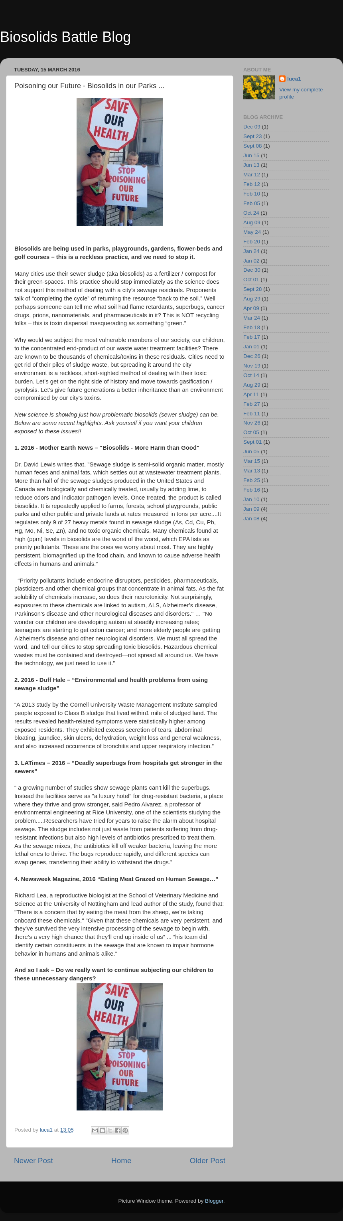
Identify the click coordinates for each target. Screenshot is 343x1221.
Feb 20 (251, 242)
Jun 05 (251, 451)
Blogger (214, 1201)
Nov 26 (251, 423)
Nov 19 (251, 366)
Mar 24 (251, 318)
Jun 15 (251, 155)
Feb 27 (251, 404)
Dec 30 (251, 270)
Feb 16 (251, 490)
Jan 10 (251, 499)
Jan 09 (251, 509)
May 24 (252, 232)
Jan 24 (251, 251)
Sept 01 (252, 442)
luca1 (294, 79)
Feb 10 (251, 194)
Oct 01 (251, 280)
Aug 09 (251, 222)
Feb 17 (251, 337)
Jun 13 (251, 165)
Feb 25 (251, 480)
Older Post (207, 1160)
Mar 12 (251, 175)
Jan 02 (251, 261)
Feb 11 (251, 414)
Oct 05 (251, 432)
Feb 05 (251, 203)
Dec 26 (251, 356)
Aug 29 (251, 299)
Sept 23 (252, 136)
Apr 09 (251, 308)
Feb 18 (251, 327)
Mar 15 (251, 461)
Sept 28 (252, 289)
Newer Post (33, 1160)
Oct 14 (251, 375)
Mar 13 (251, 471)
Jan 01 (251, 347)
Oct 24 (251, 213)
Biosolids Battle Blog (65, 37)
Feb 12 (251, 184)
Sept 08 (252, 146)
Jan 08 (251, 519)
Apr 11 (251, 394)
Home (121, 1160)
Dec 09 (251, 127)
